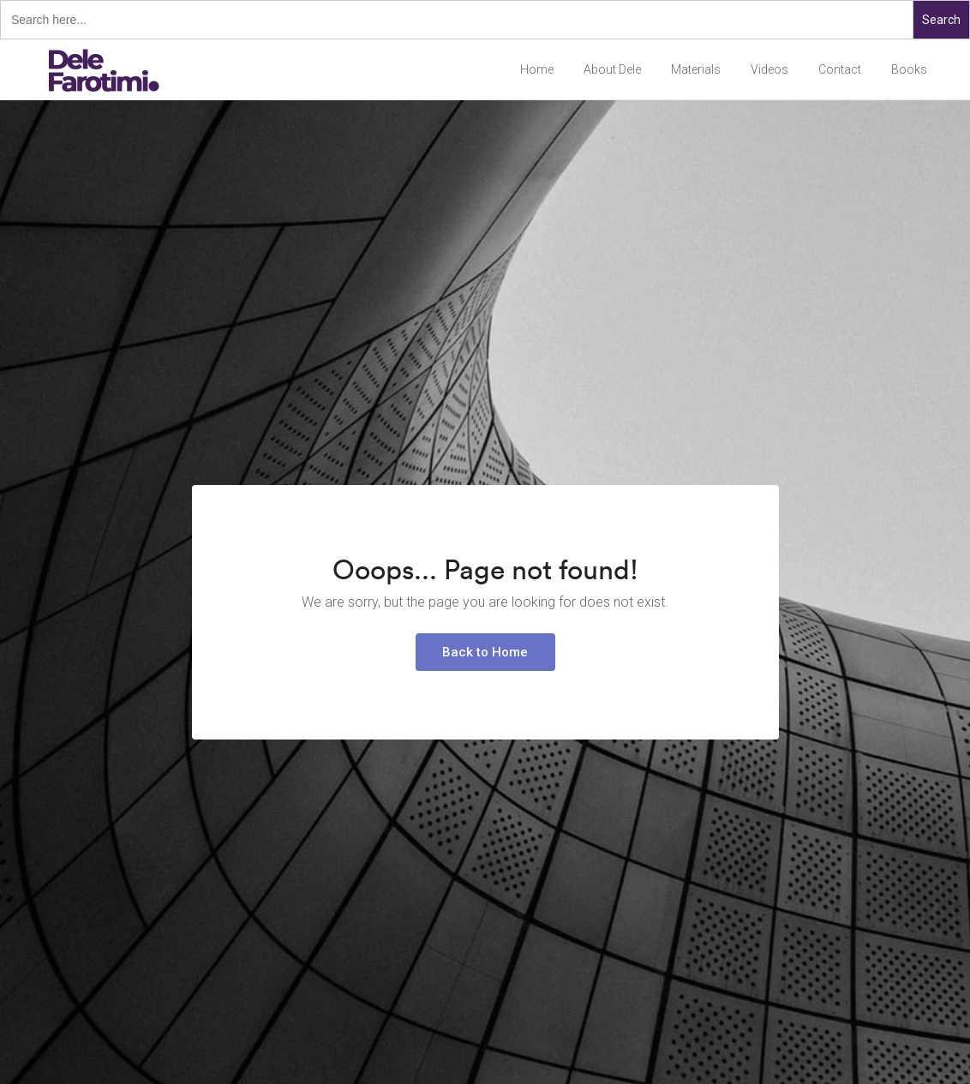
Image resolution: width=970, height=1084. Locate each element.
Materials (696, 69)
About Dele (612, 69)
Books (909, 69)
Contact (839, 69)
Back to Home (485, 652)
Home (537, 69)
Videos (769, 69)
